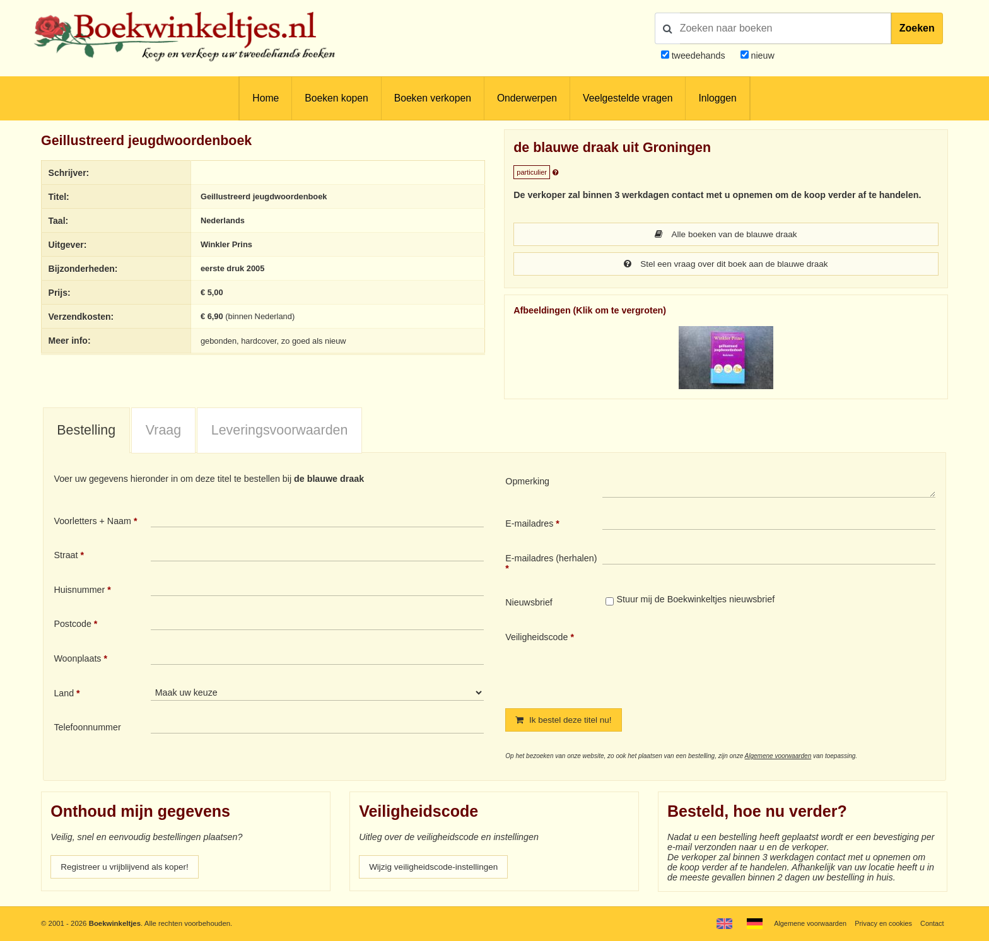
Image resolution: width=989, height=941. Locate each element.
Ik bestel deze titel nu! (565, 721)
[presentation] (708, 661)
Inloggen (717, 98)
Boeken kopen (336, 98)
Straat (66, 556)
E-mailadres (529, 525)
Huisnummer (79, 591)
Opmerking (527, 482)
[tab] (86, 432)
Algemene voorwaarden (778, 757)
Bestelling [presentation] (86, 431)
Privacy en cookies (881, 923)
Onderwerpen (527, 98)
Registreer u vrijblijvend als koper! (128, 869)
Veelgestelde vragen (627, 98)
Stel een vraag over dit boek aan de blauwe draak (726, 265)
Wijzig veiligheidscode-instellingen (437, 869)
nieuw (762, 55)
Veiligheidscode (536, 638)
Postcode (72, 625)
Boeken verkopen (432, 98)
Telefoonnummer (87, 728)
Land (64, 694)
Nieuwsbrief (529, 604)
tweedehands (698, 55)
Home (265, 98)
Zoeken (917, 28)
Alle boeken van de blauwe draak (725, 235)
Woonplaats (77, 660)
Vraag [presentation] (163, 431)
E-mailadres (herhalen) (551, 559)
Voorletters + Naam (92, 522)
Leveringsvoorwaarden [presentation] (279, 431)
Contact (931, 923)
